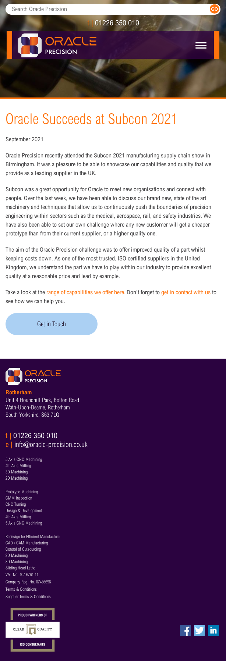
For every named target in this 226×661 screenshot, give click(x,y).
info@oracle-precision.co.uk (51, 444)
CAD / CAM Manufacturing (27, 542)
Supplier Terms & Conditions (28, 596)
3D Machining (17, 472)
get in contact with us (186, 292)
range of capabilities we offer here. (85, 292)
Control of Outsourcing (23, 549)
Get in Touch (51, 324)
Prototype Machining (22, 491)
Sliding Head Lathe (20, 568)
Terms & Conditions (21, 589)
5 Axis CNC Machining (24, 459)
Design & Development (24, 510)
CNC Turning (16, 504)
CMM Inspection (19, 498)
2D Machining (17, 478)
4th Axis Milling (18, 465)
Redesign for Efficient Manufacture (33, 536)
